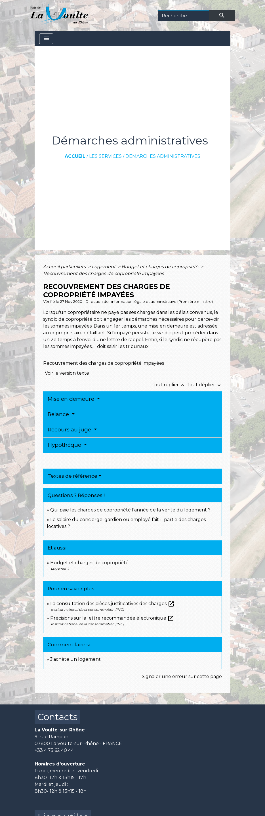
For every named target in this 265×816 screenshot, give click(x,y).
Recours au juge (70, 429)
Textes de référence (72, 476)
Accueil (75, 156)
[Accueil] (59, 15)
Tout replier (169, 384)
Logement (104, 266)
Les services (105, 156)
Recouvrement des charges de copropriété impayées (103, 273)
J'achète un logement (75, 659)
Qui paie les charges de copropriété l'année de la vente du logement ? (130, 510)
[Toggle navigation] (46, 38)
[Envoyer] (222, 15)
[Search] (183, 15)
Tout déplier (204, 384)
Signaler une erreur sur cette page (182, 676)
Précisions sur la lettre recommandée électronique (112, 618)
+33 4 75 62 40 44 (54, 750)
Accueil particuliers (65, 266)
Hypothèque (65, 445)
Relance (59, 414)
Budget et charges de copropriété (160, 266)
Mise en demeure (72, 399)
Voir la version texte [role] (67, 373)
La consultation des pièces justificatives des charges (112, 603)
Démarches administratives (162, 156)
